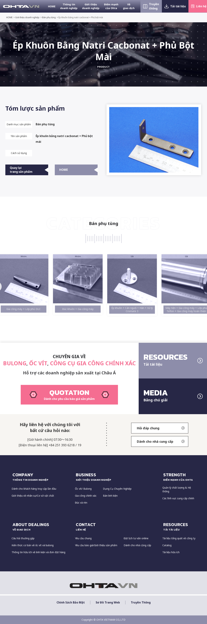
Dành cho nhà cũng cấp (137, 545)
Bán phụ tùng (49, 17)
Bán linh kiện (110, 495)
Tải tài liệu (178, 6)
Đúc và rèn (81, 502)
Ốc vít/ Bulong (83, 488)
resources (179, 526)
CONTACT (117, 526)
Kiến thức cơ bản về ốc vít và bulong (33, 545)
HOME (51, 6)
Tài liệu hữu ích (171, 552)
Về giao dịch (129, 6)
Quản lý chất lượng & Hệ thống (176, 489)
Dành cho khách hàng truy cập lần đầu (34, 488)
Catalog (166, 545)
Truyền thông (154, 6)
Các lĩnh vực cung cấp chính (178, 498)
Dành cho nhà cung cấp (161, 441)
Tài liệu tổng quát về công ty (178, 538)
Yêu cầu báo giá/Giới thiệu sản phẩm (96, 545)
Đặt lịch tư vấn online (136, 538)
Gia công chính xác (86, 495)
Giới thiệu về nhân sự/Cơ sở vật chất (33, 495)
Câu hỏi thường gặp (23, 538)
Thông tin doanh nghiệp (68, 6)
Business (117, 477)
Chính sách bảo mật (71, 602)
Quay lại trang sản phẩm (29, 170)
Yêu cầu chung (83, 538)
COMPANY (41, 477)
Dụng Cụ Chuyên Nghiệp (117, 488)
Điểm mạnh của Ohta (111, 6)
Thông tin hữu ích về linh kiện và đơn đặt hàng (38, 552)
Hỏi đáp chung (161, 428)
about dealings (41, 526)
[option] (25, 284)
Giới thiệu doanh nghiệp (90, 6)
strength (179, 477)
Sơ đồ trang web (108, 602)
